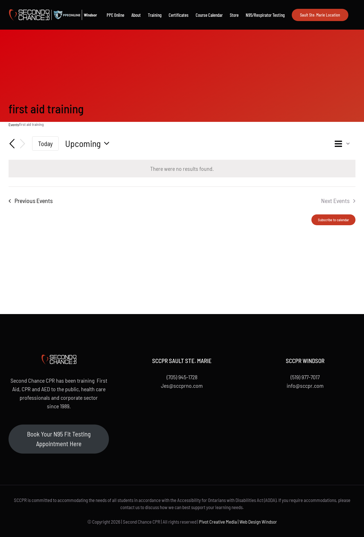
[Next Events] (22, 143)
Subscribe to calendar (333, 220)
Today (45, 143)
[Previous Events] (12, 143)
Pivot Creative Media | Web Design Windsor (238, 521)
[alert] (182, 168)
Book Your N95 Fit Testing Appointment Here (59, 439)
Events (14, 124)
